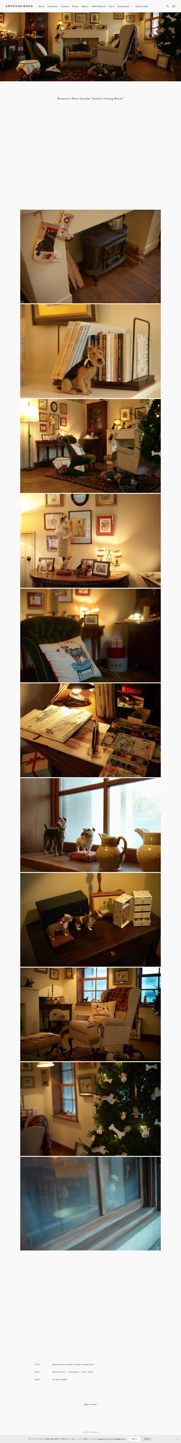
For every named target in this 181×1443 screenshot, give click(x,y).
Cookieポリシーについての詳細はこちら (111, 1439)
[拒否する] (177, 1439)
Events (75, 6)
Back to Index (90, 1404)
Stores (111, 6)
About (41, 6)
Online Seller (142, 6)
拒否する (147, 1439)
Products (65, 6)
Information (123, 6)
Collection (53, 6)
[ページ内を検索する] (167, 6)
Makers (85, 6)
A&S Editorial (98, 6)
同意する (134, 1439)
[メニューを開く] (173, 6)
